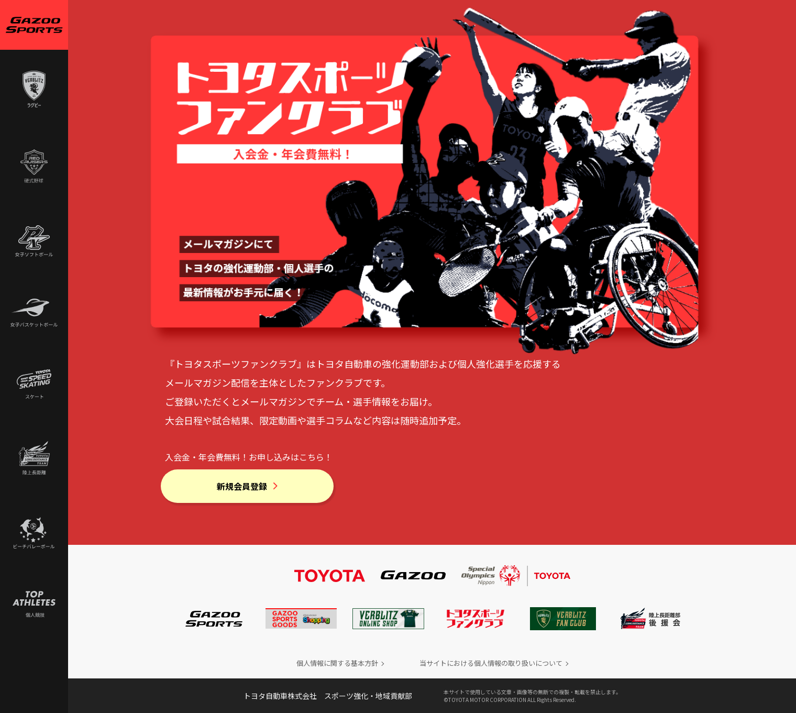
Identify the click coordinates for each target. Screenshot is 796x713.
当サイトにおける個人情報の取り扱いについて (490, 663)
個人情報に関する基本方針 (337, 663)
